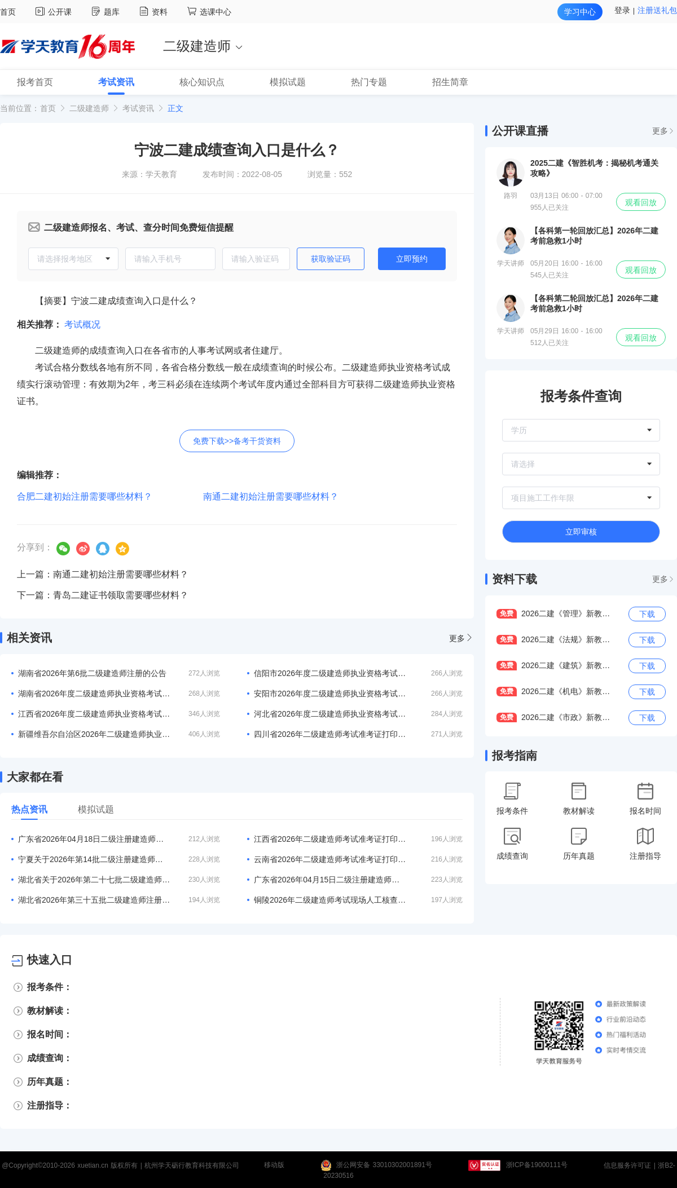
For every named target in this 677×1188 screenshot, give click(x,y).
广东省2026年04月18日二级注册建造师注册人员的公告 (94, 838)
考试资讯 (138, 108)
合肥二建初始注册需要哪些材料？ (84, 496)
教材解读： (49, 1010)
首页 (8, 11)
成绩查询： (49, 1058)
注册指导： (49, 1105)
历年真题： (49, 1082)
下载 (647, 614)
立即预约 (412, 258)
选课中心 (209, 11)
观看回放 (641, 202)
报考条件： (49, 987)
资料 (154, 11)
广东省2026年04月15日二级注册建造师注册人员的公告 (330, 879)
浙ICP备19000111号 (537, 1165)
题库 (106, 11)
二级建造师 (89, 108)
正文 (175, 108)
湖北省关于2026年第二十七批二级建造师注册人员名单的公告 (94, 879)
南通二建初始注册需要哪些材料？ (270, 496)
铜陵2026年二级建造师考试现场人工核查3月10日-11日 (330, 899)
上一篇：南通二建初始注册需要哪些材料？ (102, 574)
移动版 (274, 1165)
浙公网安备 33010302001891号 (384, 1165)
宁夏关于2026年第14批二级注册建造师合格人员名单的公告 (94, 859)
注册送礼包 (657, 10)
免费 (506, 613)
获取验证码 (330, 258)
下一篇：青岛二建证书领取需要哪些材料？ (102, 595)
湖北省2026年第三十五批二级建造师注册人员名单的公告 (94, 899)
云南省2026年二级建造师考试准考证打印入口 (330, 859)
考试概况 (82, 324)
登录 (622, 10)
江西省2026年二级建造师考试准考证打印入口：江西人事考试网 (330, 838)
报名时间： (49, 1034)
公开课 (55, 11)
